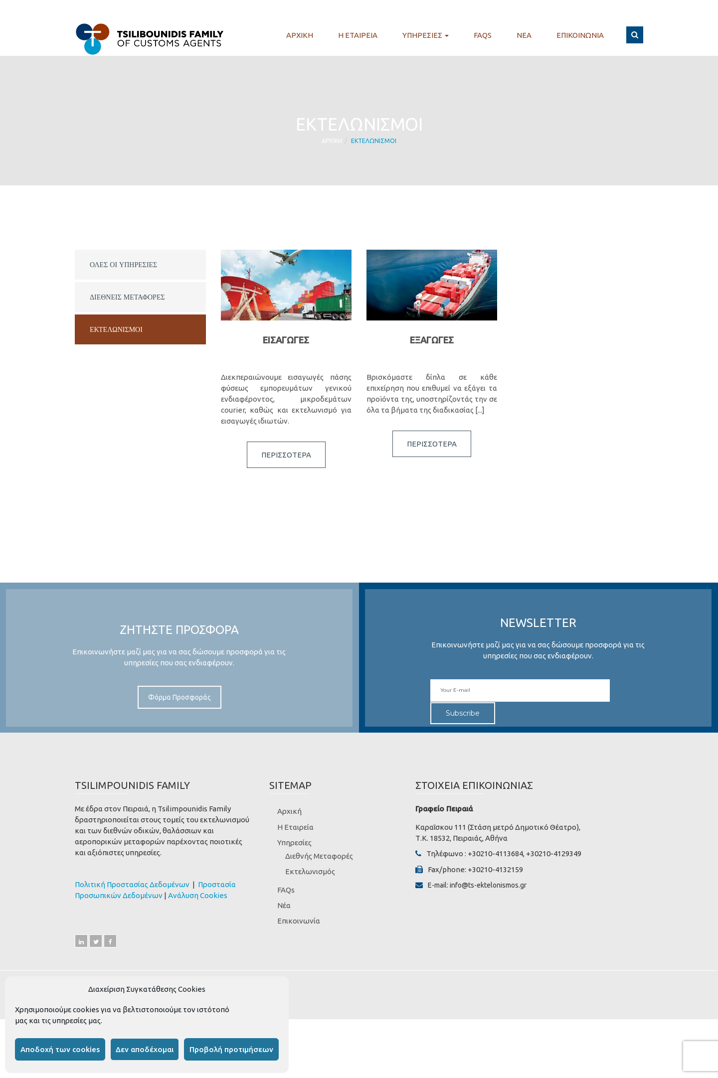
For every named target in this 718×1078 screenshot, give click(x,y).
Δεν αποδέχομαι (145, 1049)
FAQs (483, 35)
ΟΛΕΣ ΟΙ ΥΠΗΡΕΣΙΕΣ (123, 264)
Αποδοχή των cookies (60, 1049)
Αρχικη (299, 35)
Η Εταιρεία (295, 827)
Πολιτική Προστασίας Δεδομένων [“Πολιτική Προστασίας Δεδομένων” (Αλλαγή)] (133, 884)
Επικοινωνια (580, 35)
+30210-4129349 (553, 853)
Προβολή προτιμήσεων (231, 1049)
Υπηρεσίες (294, 842)
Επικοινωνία (298, 921)
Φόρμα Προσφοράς (179, 697)
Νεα (524, 35)
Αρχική (289, 811)
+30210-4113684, (496, 853)
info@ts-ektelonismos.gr (488, 885)
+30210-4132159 (495, 869)
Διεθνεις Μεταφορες (127, 297)
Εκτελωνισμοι (116, 329)
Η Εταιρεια (357, 35)
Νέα (284, 905)
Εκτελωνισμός (310, 871)
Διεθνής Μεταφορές (319, 856)
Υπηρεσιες (425, 35)
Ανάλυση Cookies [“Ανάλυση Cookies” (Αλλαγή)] (197, 895)
